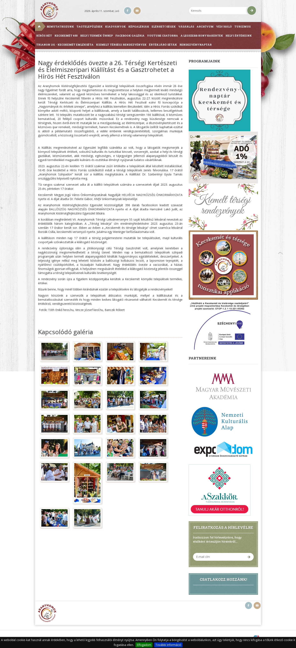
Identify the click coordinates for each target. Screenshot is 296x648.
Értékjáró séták (163, 44)
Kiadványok (115, 26)
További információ (168, 645)
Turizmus (242, 26)
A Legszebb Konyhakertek (201, 35)
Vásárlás (186, 26)
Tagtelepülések (89, 26)
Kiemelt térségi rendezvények (121, 44)
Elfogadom (144, 645)
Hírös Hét (44, 35)
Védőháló (224, 26)
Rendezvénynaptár (195, 44)
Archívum (205, 26)
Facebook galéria (130, 35)
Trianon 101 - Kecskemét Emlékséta (65, 44)
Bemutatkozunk (60, 26)
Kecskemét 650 (66, 35)
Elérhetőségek (164, 26)
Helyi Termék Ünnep (96, 35)
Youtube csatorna (162, 35)
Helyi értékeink (238, 35)
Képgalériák (138, 26)
